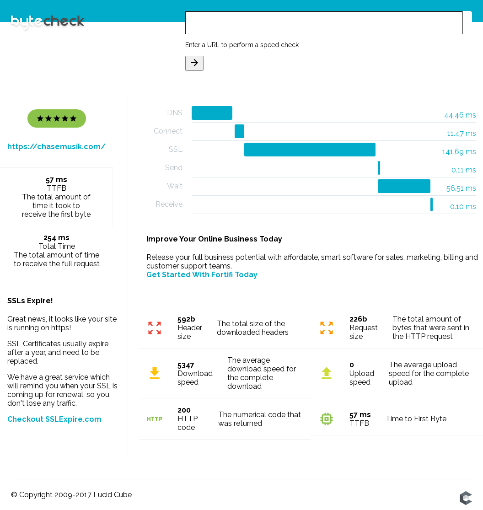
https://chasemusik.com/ (56, 146)
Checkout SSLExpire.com (54, 419)
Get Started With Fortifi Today (202, 274)
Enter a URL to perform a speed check (242, 44)
